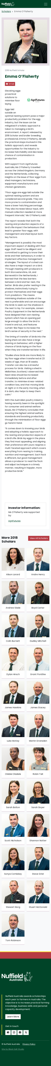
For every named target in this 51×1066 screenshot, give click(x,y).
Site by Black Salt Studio (13, 1049)
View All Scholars (39, 538)
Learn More (13, 1016)
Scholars (6, 11)
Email (10, 84)
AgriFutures (14, 520)
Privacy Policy (29, 1044)
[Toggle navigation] (45, 4)
